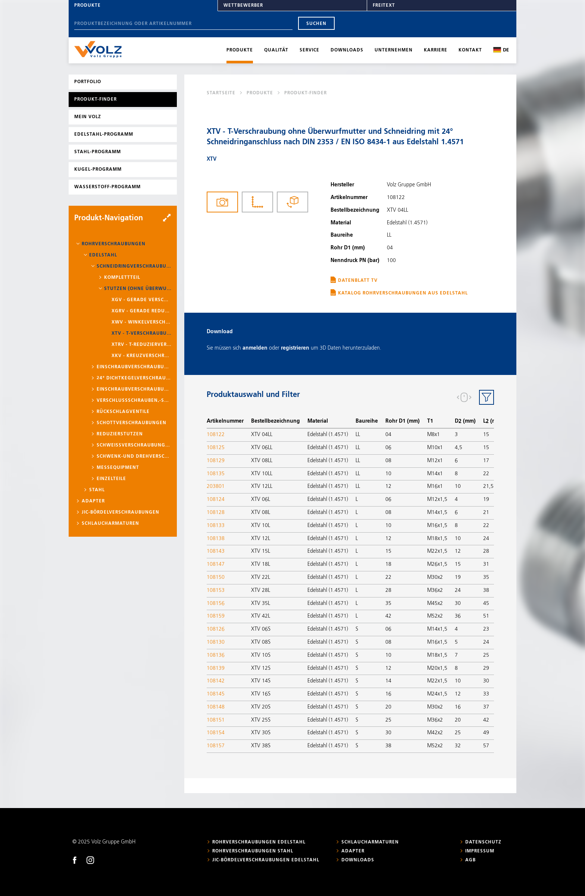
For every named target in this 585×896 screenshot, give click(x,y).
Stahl (97, 490)
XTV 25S (260, 720)
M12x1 (435, 460)
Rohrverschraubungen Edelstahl (259, 842)
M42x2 (435, 732)
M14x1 (435, 473)
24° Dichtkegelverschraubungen (134, 378)
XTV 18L (260, 564)
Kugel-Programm (98, 169)
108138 (216, 538)
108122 (216, 434)
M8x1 (433, 434)
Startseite (221, 93)
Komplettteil (122, 277)
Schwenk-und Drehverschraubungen (134, 456)
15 (486, 434)
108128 (216, 512)
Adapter (93, 501)
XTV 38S (260, 745)
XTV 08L (260, 512)
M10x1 (435, 447)
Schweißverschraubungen (134, 445)
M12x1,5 (437, 499)
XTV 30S (260, 732)
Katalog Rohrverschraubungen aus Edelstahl (403, 293)
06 (388, 447)
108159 (216, 616)
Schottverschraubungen (131, 423)
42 (388, 616)
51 (486, 616)
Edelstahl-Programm (103, 134)
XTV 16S (260, 694)
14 (388, 681)
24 (486, 538)
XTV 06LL (261, 447)
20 (388, 707)
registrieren (295, 348)
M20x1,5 (437, 668)
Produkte (87, 5)
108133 (216, 525)
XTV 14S (260, 681)
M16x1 (435, 486)
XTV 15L (260, 551)
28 (486, 551)
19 (486, 499)
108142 (216, 681)
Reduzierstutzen (120, 434)
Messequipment (118, 468)
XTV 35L (260, 603)
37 (486, 707)
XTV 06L (260, 499)
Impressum (479, 851)
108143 (216, 551)
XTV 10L (260, 525)
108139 (216, 668)
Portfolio (87, 82)
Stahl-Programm (97, 152)
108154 (216, 732)
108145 (216, 694)
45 (486, 603)
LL (358, 434)
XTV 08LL (261, 460)
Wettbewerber (243, 5)
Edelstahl (103, 255)
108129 (216, 460)
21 (486, 512)
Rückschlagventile (123, 412)
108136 (216, 655)
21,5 (488, 486)
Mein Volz (87, 117)
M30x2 (435, 577)
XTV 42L (260, 616)
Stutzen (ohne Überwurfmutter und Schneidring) (137, 289)
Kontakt (470, 50)
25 (486, 655)
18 (388, 564)
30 (458, 603)
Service (309, 50)
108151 (216, 720)
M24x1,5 (437, 694)
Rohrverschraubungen (114, 244)
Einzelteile (111, 479)
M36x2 (435, 590)
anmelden (255, 348)
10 (388, 473)
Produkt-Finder (95, 99)
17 (486, 460)
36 (458, 616)
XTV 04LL (261, 434)
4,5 (458, 447)
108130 (216, 642)
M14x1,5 (437, 512)
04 (388, 434)
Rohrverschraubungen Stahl (252, 851)
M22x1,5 (437, 551)
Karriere (435, 50)
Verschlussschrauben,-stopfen (134, 400)
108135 (216, 473)
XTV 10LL (261, 473)
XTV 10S (260, 655)
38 (486, 590)
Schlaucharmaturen (110, 523)
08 (388, 460)
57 (486, 745)
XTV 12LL (261, 486)
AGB (470, 860)
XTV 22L (260, 577)
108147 (216, 564)
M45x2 (435, 603)
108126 (216, 629)
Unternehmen (394, 50)
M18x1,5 (437, 538)
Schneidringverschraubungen (134, 266)
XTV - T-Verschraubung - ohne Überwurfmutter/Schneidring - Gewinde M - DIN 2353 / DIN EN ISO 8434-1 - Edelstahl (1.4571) (141, 333)
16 (388, 694)
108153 (216, 590)
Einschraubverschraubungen (134, 367)
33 (486, 694)
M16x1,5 (437, 525)
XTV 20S (260, 707)
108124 (216, 499)
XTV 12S (260, 668)
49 (486, 732)
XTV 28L (260, 590)
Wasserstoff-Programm (107, 187)
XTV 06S (260, 629)
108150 (216, 577)
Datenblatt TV (358, 280)
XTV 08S (260, 642)
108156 (216, 603)
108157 (216, 745)
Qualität (276, 50)
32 (458, 745)
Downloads (347, 50)
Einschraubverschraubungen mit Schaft (134, 389)
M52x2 (435, 616)
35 (486, 577)
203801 (216, 486)
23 (486, 629)
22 (486, 473)
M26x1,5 (437, 564)
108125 (216, 447)
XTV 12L (260, 538)
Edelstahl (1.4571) (327, 434)
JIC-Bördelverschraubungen (120, 512)
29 (486, 668)
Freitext (384, 5)
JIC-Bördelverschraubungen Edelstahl (265, 860)
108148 (216, 707)
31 (486, 564)
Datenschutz (483, 842)
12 (388, 486)
